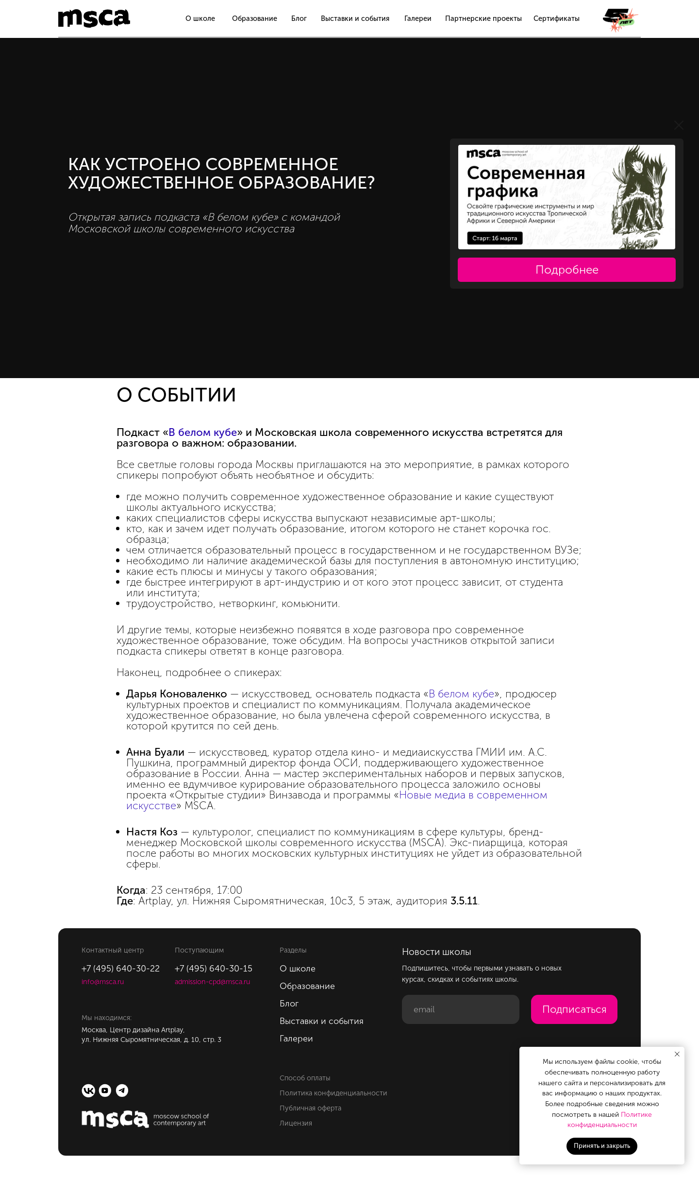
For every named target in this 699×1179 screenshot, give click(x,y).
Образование (254, 18)
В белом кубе (202, 432)
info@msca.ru (103, 981)
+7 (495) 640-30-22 (121, 968)
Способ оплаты (305, 1078)
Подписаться (574, 1009)
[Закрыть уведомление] (677, 1054)
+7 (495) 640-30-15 (213, 968)
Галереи (418, 18)
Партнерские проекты (483, 18)
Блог (299, 18)
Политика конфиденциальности (333, 1093)
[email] (460, 1009)
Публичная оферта (310, 1108)
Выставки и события (355, 18)
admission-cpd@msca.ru (212, 981)
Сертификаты (556, 18)
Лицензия (296, 1123)
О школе (200, 18)
